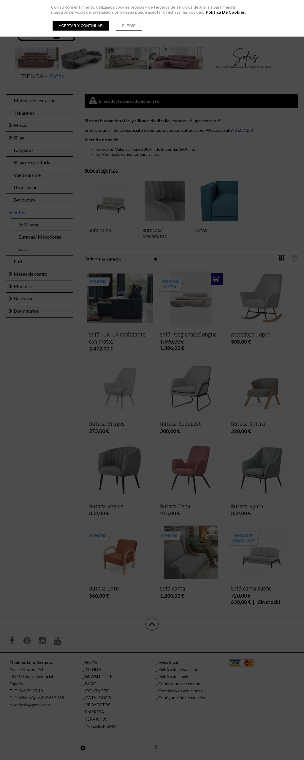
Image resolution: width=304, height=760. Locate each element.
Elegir (129, 26)
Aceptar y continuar (81, 26)
